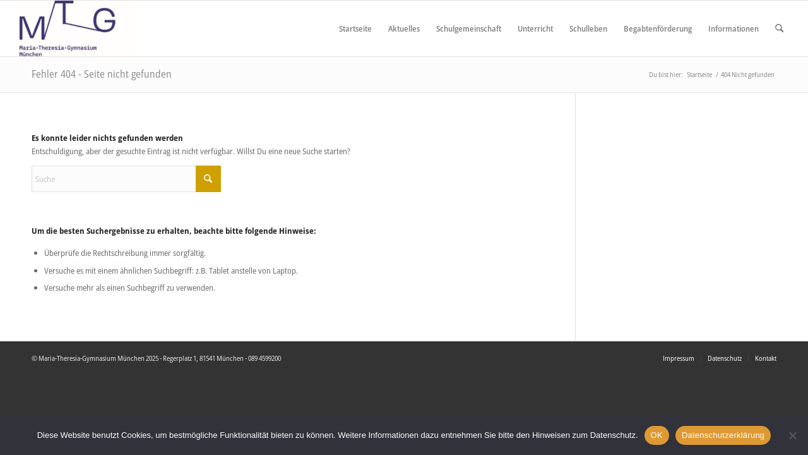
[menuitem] (355, 28)
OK (657, 435)
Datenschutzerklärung (723, 435)
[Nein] (792, 435)
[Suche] (779, 28)
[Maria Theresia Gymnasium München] (76, 28)
